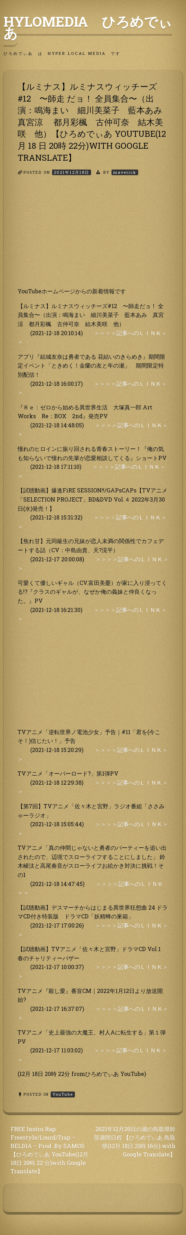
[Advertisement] (93, 237)
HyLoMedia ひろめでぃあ (88, 27)
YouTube (62, 1094)
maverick (124, 172)
